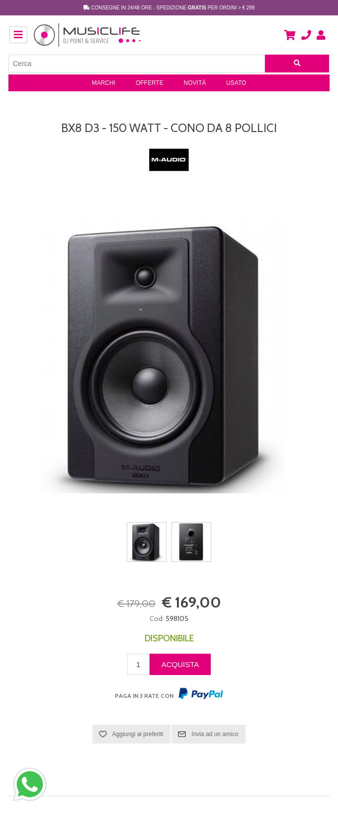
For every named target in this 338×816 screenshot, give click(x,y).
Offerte (150, 82)
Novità (195, 82)
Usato (236, 82)
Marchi (103, 82)
